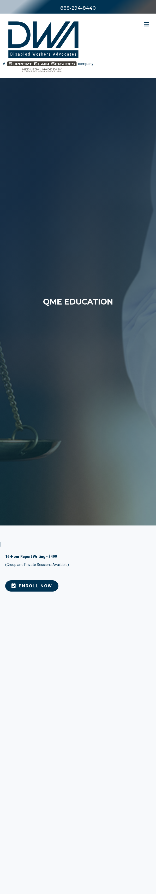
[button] (31, 586)
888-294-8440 (78, 8)
